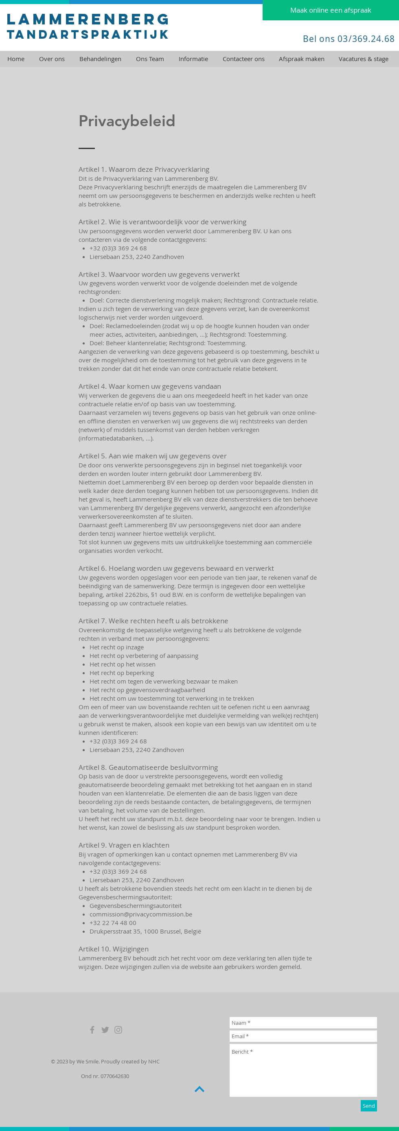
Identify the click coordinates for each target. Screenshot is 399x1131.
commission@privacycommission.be (141, 914)
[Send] (369, 1105)
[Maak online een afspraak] (331, 10)
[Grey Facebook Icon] (92, 1030)
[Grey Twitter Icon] (105, 1030)
